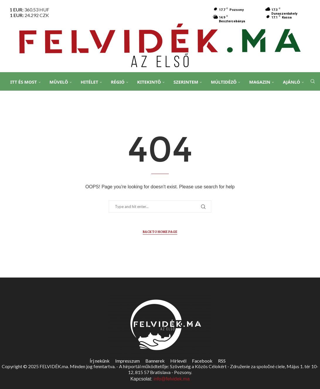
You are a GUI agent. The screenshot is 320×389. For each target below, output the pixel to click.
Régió (120, 82)
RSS (222, 360)
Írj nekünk (100, 360)
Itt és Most (26, 82)
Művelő (61, 82)
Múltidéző (226, 82)
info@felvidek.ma (172, 378)
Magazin (262, 82)
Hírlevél (178, 360)
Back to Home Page (160, 231)
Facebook (202, 360)
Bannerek (155, 360)
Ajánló (294, 82)
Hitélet (92, 82)
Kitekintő (152, 82)
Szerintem (188, 82)
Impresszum (127, 360)
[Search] (311, 103)
